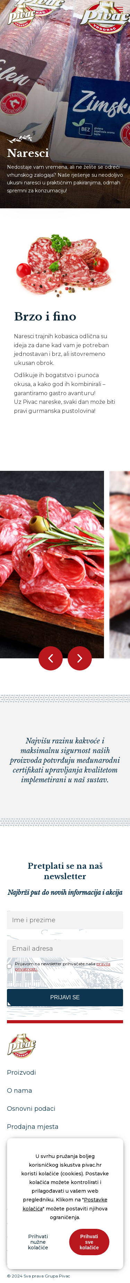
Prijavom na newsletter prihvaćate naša (62, 966)
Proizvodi (21, 1072)
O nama (19, 1090)
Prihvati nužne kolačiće (38, 1242)
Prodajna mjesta (33, 1127)
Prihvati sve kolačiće (89, 1242)
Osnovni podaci (31, 1109)
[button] (80, 658)
